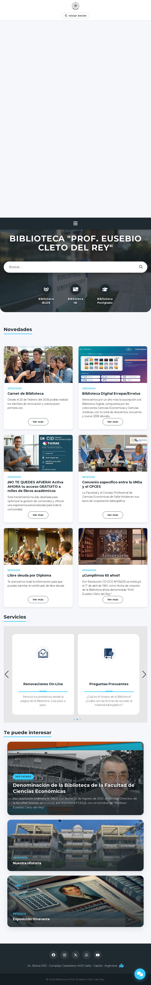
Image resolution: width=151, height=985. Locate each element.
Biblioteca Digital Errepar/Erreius (110, 377)
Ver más (112, 410)
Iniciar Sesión (75, 15)
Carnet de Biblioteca (23, 377)
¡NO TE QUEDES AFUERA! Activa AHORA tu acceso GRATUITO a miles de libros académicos (35, 470)
